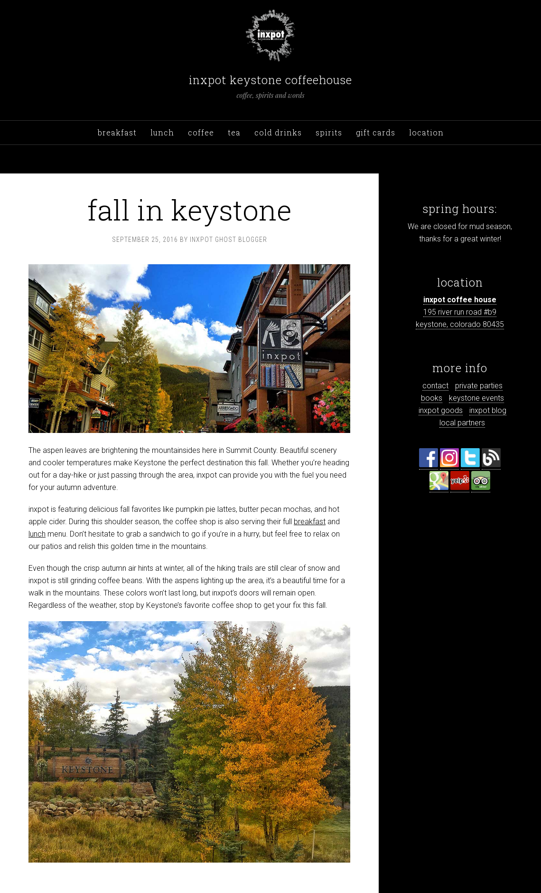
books (431, 398)
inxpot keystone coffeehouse (270, 79)
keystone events (476, 398)
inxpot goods (441, 410)
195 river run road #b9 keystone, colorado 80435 (460, 312)
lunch (37, 533)
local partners (462, 422)
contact (435, 385)
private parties (479, 385)
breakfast (310, 521)
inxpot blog (487, 410)
